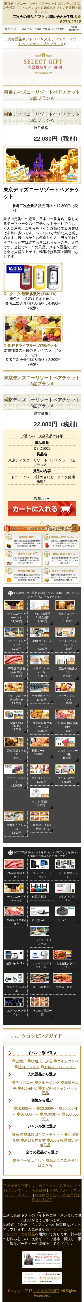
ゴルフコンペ (68, 1061)
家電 (19, 1134)
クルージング (49, 1082)
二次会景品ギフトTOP (22, 39)
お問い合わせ (59, 1190)
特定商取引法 (45, 1195)
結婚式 (21, 1061)
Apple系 (56, 1140)
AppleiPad (29, 1088)
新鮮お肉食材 (35, 1140)
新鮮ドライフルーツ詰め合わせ (33, 345)
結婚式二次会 (41, 1061)
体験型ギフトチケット (45, 1134)
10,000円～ (26, 1108)
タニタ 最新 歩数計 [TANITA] (33, 294)
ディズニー (25, 1082)
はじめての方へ (43, 1186)
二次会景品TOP (15, 1186)
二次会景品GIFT (46, 1291)
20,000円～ (49, 1108)
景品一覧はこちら (30, 1160)
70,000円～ (52, 1114)
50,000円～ (29, 1114)
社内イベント (28, 1067)
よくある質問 (35, 1190)
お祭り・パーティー (60, 1067)
